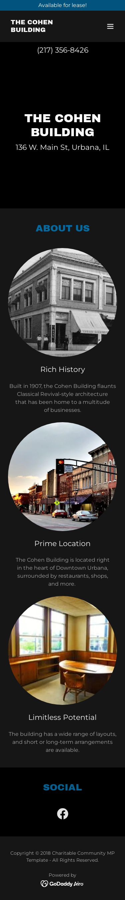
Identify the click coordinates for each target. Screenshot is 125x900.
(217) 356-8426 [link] (62, 50)
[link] (46, 30)
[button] (110, 26)
